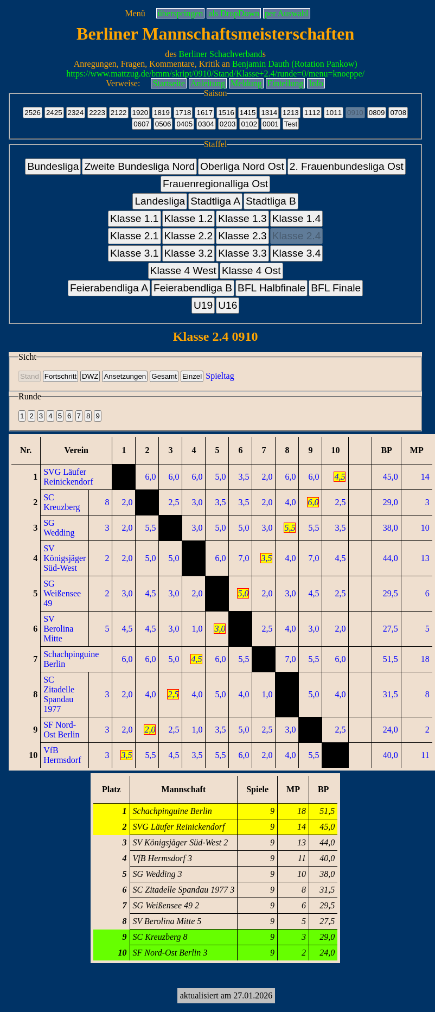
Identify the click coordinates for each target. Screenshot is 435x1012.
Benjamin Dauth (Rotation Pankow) (294, 63)
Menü (135, 13)
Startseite (168, 83)
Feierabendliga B (192, 288)
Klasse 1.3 (242, 218)
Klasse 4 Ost (251, 270)
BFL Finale (336, 288)
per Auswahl (286, 13)
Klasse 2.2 (188, 235)
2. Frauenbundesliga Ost (347, 166)
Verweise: (123, 83)
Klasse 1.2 (188, 218)
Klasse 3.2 (188, 253)
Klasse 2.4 (296, 235)
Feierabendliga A (109, 288)
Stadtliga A (215, 201)
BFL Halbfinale (271, 288)
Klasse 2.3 (242, 235)
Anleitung (207, 83)
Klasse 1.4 (296, 218)
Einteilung (285, 83)
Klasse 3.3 (242, 253)
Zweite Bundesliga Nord (139, 166)
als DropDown (233, 13)
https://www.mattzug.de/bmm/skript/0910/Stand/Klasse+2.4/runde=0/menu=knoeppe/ (215, 73)
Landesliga (160, 201)
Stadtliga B (271, 201)
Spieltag (220, 375)
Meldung (246, 83)
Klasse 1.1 (134, 218)
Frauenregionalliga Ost (215, 183)
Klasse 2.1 (134, 235)
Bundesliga (53, 166)
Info (316, 83)
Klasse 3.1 (134, 253)
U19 (203, 305)
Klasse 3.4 (296, 253)
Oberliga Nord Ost (242, 166)
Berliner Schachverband (221, 54)
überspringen (180, 13)
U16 (227, 305)
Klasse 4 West (183, 270)
